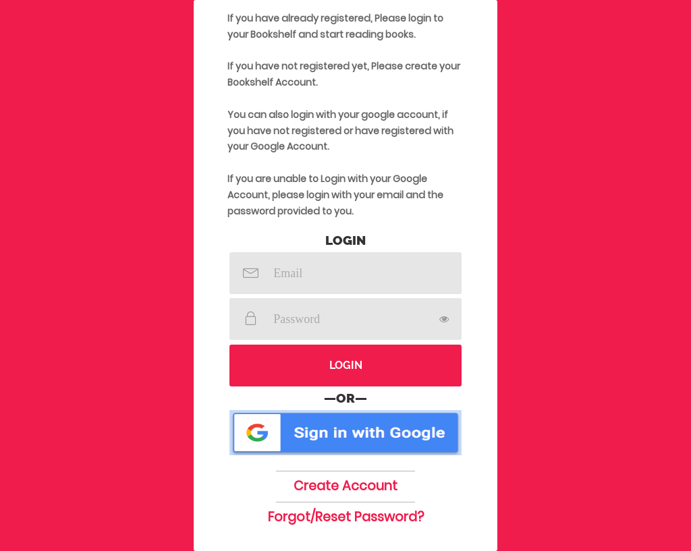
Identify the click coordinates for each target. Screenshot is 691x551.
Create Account (345, 486)
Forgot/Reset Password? (346, 517)
